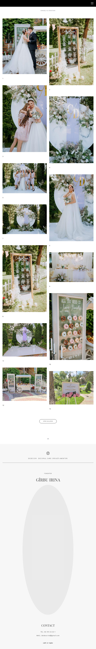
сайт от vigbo (48, 643)
